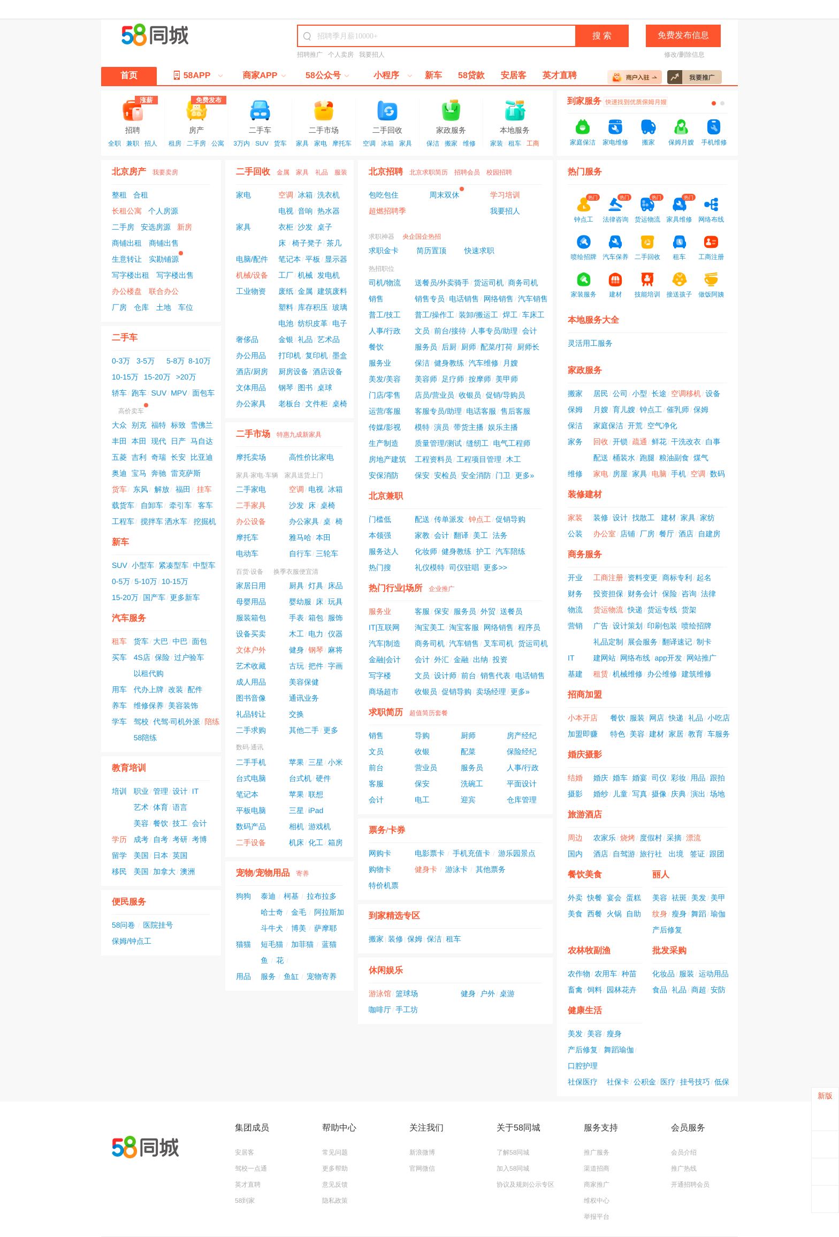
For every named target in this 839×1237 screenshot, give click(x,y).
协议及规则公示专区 (525, 1184)
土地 (163, 307)
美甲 (718, 897)
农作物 (579, 973)
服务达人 (384, 551)
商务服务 (585, 554)
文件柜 (317, 403)
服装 (340, 172)
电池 (285, 323)
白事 (712, 441)
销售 (376, 298)
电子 (339, 323)
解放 (161, 489)
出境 (675, 853)
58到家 (245, 1200)
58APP (196, 75)
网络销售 (499, 298)
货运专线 (662, 609)
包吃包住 (384, 195)
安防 (718, 989)
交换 (296, 714)
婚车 (620, 777)
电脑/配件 (252, 259)
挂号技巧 (695, 1081)
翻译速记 (677, 642)
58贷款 (471, 75)
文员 (422, 331)
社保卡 (618, 1081)
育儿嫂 (624, 409)
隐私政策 (335, 1200)
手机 (678, 473)
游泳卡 (456, 869)
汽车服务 (129, 618)
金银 (285, 339)
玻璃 (339, 307)
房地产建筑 (387, 459)
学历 (119, 839)
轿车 (119, 393)
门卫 (502, 475)
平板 (313, 259)
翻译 (461, 535)
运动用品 (714, 973)
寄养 (302, 873)
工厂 (285, 275)
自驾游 (624, 853)
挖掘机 (205, 521)
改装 (175, 689)
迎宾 (468, 799)
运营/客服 (385, 411)
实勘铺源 (164, 259)
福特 (158, 425)
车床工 (533, 314)
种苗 (629, 973)
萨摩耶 (325, 928)
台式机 (300, 778)
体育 (160, 807)
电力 (315, 633)
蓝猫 (329, 944)
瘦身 (679, 913)
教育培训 (129, 768)
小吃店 (718, 718)
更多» (524, 475)
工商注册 (608, 577)
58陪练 (145, 737)
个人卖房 (341, 54)
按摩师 (480, 379)
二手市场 (324, 116)
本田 (139, 441)
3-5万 (145, 360)
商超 (698, 989)
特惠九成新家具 (299, 434)
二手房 (196, 143)
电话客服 (481, 411)
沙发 (305, 227)
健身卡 (426, 869)
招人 (150, 143)
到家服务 (584, 101)
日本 (160, 855)
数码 (717, 473)
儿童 (620, 794)
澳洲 (187, 871)
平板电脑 (251, 810)
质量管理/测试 (438, 443)
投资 (499, 659)
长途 (659, 393)
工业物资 (251, 291)
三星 (315, 762)
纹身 (659, 913)
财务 (575, 593)
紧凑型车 (173, 565)
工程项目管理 (478, 459)
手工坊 (406, 1009)
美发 (698, 897)
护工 (483, 551)
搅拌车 (152, 521)
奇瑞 (158, 457)
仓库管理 (522, 799)
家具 (302, 143)
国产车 (154, 597)
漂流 (693, 837)
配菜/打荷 (496, 347)
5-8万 (175, 360)
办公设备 (251, 521)
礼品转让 (251, 714)
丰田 (119, 441)
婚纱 (600, 794)
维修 (469, 143)
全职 (114, 143)
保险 (162, 657)
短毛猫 (272, 944)
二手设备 (251, 842)
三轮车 (327, 553)
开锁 (620, 441)
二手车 (260, 116)
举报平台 (596, 1216)
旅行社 (650, 853)
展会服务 (643, 642)
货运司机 (489, 282)
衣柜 (285, 227)
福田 (183, 489)
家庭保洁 (583, 142)
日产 (178, 441)
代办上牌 (149, 689)
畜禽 (575, 989)
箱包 (315, 617)
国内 (575, 853)
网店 (656, 718)
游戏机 (319, 826)
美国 (141, 855)
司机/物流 (385, 282)
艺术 (141, 807)
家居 (676, 734)
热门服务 (585, 172)
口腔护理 (583, 1065)
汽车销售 (533, 298)
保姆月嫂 (681, 142)
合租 (140, 195)
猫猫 (243, 944)
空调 (369, 143)
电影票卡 (430, 853)
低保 (721, 1081)
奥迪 (119, 473)
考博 (199, 839)
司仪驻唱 (464, 567)
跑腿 (646, 457)
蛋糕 (633, 897)
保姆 (414, 939)
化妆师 (426, 551)
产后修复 (667, 929)
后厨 (448, 347)
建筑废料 (332, 291)
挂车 (204, 489)
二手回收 (387, 116)
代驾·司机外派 (176, 721)
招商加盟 (585, 695)
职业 (141, 791)
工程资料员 (433, 459)
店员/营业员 (434, 395)
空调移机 (686, 393)
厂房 (119, 307)
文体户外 (251, 650)
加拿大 (164, 871)
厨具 (296, 585)
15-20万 (157, 377)
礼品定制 (608, 642)
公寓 (217, 143)
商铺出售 (164, 243)
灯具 (315, 585)
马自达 (201, 441)
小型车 (143, 565)
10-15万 (125, 377)
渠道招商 (596, 1168)
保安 (422, 475)
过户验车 (189, 657)
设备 (712, 393)
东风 (140, 489)
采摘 (674, 837)
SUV (262, 143)
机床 (296, 842)
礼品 (321, 172)
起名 (704, 577)
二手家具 (251, 505)
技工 (179, 823)
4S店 (142, 657)
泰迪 (268, 896)
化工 (315, 842)
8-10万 (199, 360)
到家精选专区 (394, 916)
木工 (296, 633)
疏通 (639, 441)
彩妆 (678, 777)
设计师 (445, 675)
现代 (158, 441)
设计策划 (628, 625)
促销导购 (510, 519)
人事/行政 (385, 331)
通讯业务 (304, 698)
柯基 (291, 896)
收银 (422, 751)
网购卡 (380, 853)
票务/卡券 (387, 830)
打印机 (289, 355)
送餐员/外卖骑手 (442, 282)
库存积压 (313, 307)
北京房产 (129, 172)
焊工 (509, 314)
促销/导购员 (505, 395)
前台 (468, 675)
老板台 (289, 403)
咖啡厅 (380, 1009)
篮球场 (406, 993)
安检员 (445, 475)
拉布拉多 (322, 896)
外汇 (441, 659)
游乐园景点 (517, 853)
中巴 (179, 641)
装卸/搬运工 (478, 314)
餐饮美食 (585, 874)
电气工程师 (512, 443)
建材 (668, 517)
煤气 (700, 457)
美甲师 (506, 379)
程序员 (529, 627)
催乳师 (678, 409)
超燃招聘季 (387, 211)
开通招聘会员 (690, 1184)
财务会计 (643, 593)
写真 (639, 794)
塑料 (285, 307)
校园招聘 (499, 172)
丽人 (660, 874)
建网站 (604, 658)
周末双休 (445, 195)
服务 (268, 976)
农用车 (605, 973)
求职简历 (386, 712)
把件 (315, 666)
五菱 (119, 457)
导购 (422, 735)
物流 (575, 609)
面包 (199, 641)
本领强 (380, 535)
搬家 (451, 143)
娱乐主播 (503, 427)
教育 (695, 734)
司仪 (659, 777)
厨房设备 (293, 371)
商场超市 (384, 691)
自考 (160, 839)
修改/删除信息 (684, 54)
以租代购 (149, 673)
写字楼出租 (130, 275)
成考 (141, 839)
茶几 (333, 243)
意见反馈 (335, 1184)
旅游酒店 (585, 814)
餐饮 (160, 823)
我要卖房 (165, 172)
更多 (330, 730)
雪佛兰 (201, 425)
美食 (575, 913)
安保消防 (384, 475)
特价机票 (384, 885)
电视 (285, 211)
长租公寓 (127, 211)
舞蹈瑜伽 (619, 1049)
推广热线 (684, 1168)
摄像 (659, 794)
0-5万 (121, 581)
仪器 (335, 633)
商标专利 (677, 577)
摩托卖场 (251, 457)
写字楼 (380, 675)
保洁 (432, 143)
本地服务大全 (593, 320)
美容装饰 (183, 705)
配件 (194, 689)
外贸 (487, 611)
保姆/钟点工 (131, 941)
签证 (697, 853)
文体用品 (251, 387)
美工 (480, 535)
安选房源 (156, 227)
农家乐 (604, 837)
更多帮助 (335, 1168)
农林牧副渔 (589, 950)
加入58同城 (513, 1168)
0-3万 (121, 360)
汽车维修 (484, 363)
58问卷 (123, 925)
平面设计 (522, 783)
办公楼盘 (127, 291)
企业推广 (441, 589)
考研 (179, 839)
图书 (305, 387)
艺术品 (328, 339)
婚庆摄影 (585, 755)
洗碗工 (472, 783)
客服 (422, 611)
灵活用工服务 (590, 343)
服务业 (380, 363)
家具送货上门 (304, 475)
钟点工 (480, 519)
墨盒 (339, 355)
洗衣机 (328, 195)
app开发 (668, 658)
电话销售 (464, 298)
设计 (179, 791)
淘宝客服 (464, 627)
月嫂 (510, 363)
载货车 (123, 505)
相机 (296, 826)
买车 (119, 657)
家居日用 (251, 585)
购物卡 (380, 869)
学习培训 (505, 195)
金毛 (298, 912)
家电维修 (615, 142)
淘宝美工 (430, 627)
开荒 (635, 425)
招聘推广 (310, 54)
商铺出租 (127, 243)
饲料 (594, 989)
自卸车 (152, 505)
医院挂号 (158, 925)
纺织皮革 (313, 323)
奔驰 (158, 473)
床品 (335, 585)
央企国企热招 (421, 236)
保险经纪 (522, 751)
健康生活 (585, 1010)
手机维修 (714, 142)
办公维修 (662, 674)
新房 (184, 227)
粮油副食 (674, 457)
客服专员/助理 (438, 411)
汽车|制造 (385, 643)
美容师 (426, 379)
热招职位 (381, 268)
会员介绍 (684, 1152)
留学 (119, 855)
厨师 (468, 347)
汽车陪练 (510, 551)
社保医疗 (583, 1081)
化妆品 (663, 973)
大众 (119, 425)
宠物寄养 (322, 976)
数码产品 (251, 826)
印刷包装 (662, 625)
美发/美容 (385, 379)
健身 (296, 650)
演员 (441, 427)
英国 (179, 855)
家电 (320, 143)
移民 (119, 871)
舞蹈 (698, 913)
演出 (697, 794)
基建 (575, 674)
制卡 (704, 642)
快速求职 (479, 250)
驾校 (141, 721)
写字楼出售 (175, 275)
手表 (296, 617)
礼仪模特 (430, 567)
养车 (119, 705)
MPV (179, 393)
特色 (618, 734)
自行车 (300, 553)
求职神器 (381, 236)
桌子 (324, 227)
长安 (178, 457)
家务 (575, 441)
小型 (639, 393)
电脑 (659, 473)
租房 (175, 143)
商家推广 (596, 1184)
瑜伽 (718, 913)
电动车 (247, 553)
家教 (422, 535)
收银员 (470, 395)
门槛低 (380, 519)
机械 (305, 275)
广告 (600, 625)
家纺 (707, 517)
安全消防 (476, 475)
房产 (196, 116)
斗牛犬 (272, 928)
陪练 (211, 721)
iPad (315, 810)
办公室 (604, 533)
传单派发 (449, 519)
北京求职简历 (428, 172)
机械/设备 (252, 275)
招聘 (132, 116)
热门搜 (380, 567)
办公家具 (251, 403)
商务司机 (523, 282)
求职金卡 (384, 250)
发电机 (328, 275)
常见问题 (335, 1152)
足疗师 (452, 379)
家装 (496, 143)
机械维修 (628, 674)
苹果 (296, 762)
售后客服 (516, 411)
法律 (708, 593)
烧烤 (627, 837)
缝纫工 (477, 443)
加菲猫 (302, 944)
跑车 (139, 393)
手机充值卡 (471, 853)
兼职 (132, 143)
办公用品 (251, 355)
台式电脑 (251, 778)
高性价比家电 (311, 457)
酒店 (685, 533)
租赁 (600, 674)
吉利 (139, 457)
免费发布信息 (683, 35)
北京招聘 (386, 172)
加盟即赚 (583, 734)
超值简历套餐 (428, 713)
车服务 (718, 734)
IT (195, 791)
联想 (315, 794)
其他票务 (491, 869)
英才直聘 (560, 75)
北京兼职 (386, 496)
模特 (422, 427)
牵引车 (180, 505)
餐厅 (666, 533)
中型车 (204, 565)
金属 (283, 172)
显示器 (336, 259)
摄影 (575, 794)
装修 (395, 939)
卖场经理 (491, 691)
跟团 (717, 853)
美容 (141, 823)
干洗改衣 (686, 441)
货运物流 (608, 609)
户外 (487, 993)
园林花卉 (622, 989)
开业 (575, 577)
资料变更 (643, 577)
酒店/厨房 (252, 371)
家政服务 (451, 116)
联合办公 (164, 291)
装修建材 (585, 494)
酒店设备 (328, 371)
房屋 (620, 473)
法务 (499, 535)
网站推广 (701, 658)
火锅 (614, 913)
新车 (433, 75)
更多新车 (185, 597)
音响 (305, 211)
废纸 (285, 291)
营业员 (426, 767)
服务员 (426, 347)
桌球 (324, 387)
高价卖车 (131, 411)
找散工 (643, 517)
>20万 (186, 377)
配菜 (468, 751)
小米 (335, 762)
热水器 (328, 211)
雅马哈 (300, 537)
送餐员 (511, 611)
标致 (178, 425)
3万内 (241, 143)
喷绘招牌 (697, 625)
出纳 (480, 659)
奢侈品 (247, 339)
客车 (205, 505)
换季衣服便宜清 (295, 571)
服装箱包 (251, 617)
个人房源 (163, 211)
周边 (575, 837)
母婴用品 (251, 601)
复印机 (317, 355)
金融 (461, 659)
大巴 (160, 641)
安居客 (514, 75)
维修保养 (149, 705)
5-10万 (146, 581)
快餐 (594, 897)
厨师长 (528, 347)
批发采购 (669, 950)
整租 (119, 195)
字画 (335, 666)
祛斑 (679, 897)
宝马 (139, 473)
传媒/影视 (385, 427)
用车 (119, 689)
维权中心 (596, 1200)
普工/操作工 (434, 314)
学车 (119, 721)
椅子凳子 (307, 243)
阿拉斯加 (329, 912)
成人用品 (251, 682)
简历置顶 (431, 250)
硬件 (323, 778)
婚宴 (639, 777)
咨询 (689, 593)
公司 (620, 393)
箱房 (335, 842)
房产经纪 (522, 735)
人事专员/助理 (494, 331)
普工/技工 (385, 314)
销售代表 (495, 675)
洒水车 (176, 521)
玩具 (335, 601)
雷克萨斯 (186, 473)
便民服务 (129, 902)
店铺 (627, 533)
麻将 (335, 650)
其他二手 (304, 730)
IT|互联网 (384, 627)
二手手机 (251, 762)
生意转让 (127, 259)
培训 (119, 791)
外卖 (575, 897)
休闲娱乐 (386, 970)
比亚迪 (201, 457)
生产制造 (384, 443)
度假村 (650, 837)
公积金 (645, 1081)
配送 (422, 519)
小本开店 (583, 718)
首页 (129, 75)
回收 (600, 441)
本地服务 (515, 116)
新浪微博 (422, 1152)
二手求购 (251, 730)
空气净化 (662, 425)
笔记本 (289, 259)
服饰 (335, 617)
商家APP (264, 75)
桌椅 (339, 403)
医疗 (667, 1081)
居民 (600, 393)
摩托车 (342, 143)
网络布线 (635, 658)
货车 (280, 143)
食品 (659, 989)
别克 (139, 425)
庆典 (678, 794)
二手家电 (251, 489)
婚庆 (600, 777)
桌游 (507, 993)
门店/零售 (385, 395)
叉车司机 (499, 643)
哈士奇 (272, 912)
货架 (689, 609)
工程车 (123, 521)
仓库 (141, 307)
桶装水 (624, 457)
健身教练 (449, 363)
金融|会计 (385, 659)
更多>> (495, 567)
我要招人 (372, 54)
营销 (575, 625)
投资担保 (608, 593)
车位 (185, 307)
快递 (635, 609)
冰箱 (387, 143)
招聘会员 (467, 172)
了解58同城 (513, 1152)
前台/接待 (450, 331)
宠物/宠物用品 (262, 873)
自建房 (709, 533)
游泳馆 (380, 993)
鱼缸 (291, 976)
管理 (160, 791)
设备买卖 (251, 633)
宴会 (614, 897)
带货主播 (469, 427)
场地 (717, 794)
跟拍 (717, 777)
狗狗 (243, 896)
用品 (243, 976)
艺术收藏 (251, 666)
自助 (633, 913)
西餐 (594, 913)
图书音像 (251, 698)
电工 (422, 799)
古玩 (296, 666)
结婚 (575, 777)
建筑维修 (697, 674)
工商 (533, 143)
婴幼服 (300, 601)
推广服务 (596, 1152)
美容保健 (304, 682)
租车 (514, 143)
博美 (298, 928)
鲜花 (659, 441)
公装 (575, 533)
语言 (179, 807)
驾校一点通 (251, 1168)
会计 (199, 823)
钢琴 (285, 387)
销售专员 (430, 298)
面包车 (203, 393)
